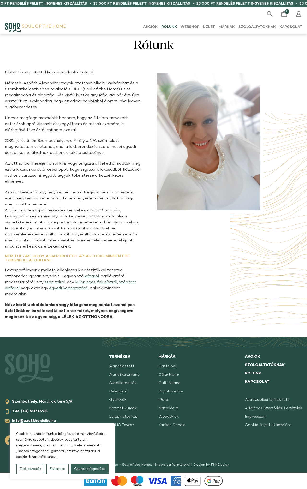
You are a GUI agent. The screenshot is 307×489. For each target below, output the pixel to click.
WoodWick (169, 417)
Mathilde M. (169, 408)
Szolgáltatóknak (257, 27)
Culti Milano (170, 383)
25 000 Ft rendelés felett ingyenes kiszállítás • (148, 4)
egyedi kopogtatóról (68, 288)
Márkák (227, 27)
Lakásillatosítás (123, 417)
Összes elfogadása (89, 469)
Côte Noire (169, 375)
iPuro (163, 400)
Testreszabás (30, 469)
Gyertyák (117, 400)
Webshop (190, 27)
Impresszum (255, 417)
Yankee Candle (172, 425)
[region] (62, 451)
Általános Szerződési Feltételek (273, 408)
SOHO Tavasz (121, 425)
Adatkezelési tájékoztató (267, 400)
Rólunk (169, 27)
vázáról (92, 276)
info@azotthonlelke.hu (34, 421)
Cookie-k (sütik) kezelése (268, 425)
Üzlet (209, 27)
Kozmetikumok (123, 408)
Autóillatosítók (123, 383)
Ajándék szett (122, 366)
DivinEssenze (171, 392)
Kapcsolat (290, 27)
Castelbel (167, 366)
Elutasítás (57, 469)
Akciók (150, 27)
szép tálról (55, 282)
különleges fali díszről (96, 282)
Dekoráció (118, 392)
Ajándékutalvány (124, 375)
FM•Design (220, 465)
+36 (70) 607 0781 (30, 411)
